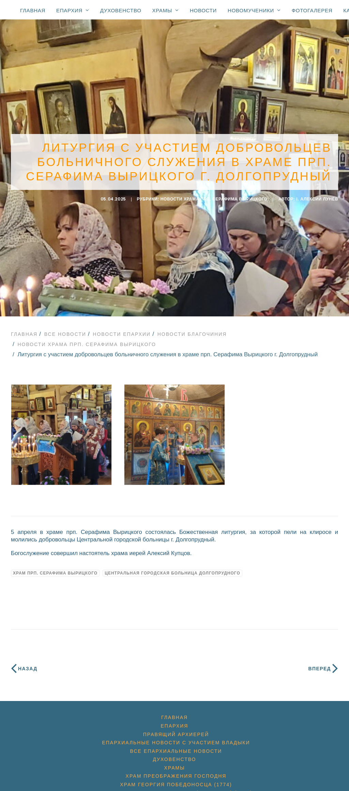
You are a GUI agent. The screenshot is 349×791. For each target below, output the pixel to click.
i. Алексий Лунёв (317, 197)
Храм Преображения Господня (176, 772)
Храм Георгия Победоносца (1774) (176, 780)
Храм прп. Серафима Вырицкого (55, 569)
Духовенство (120, 10)
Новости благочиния (192, 330)
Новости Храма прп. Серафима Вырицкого (214, 197)
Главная (32, 10)
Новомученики (254, 10)
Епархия (72, 10)
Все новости (65, 330)
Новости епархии (122, 330)
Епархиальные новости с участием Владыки (176, 739)
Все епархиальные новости (176, 747)
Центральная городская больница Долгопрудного (172, 569)
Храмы (165, 10)
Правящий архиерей (176, 730)
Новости (203, 10)
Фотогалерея (312, 10)
